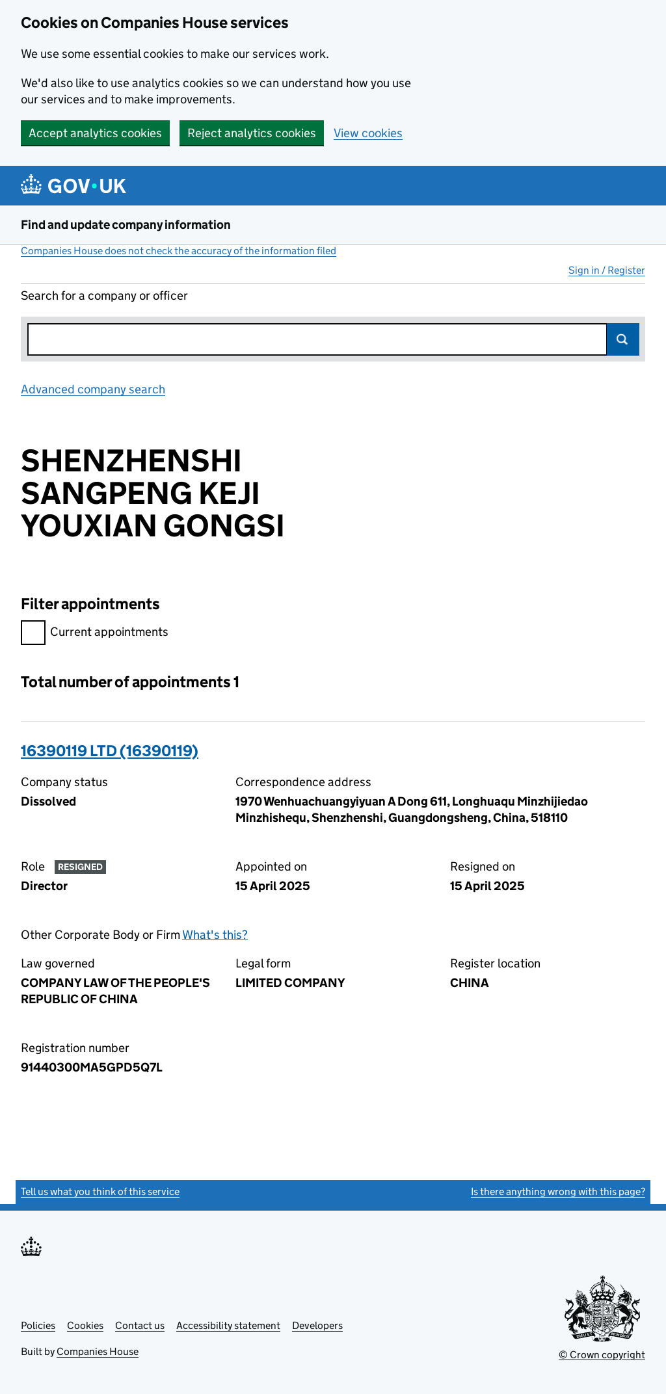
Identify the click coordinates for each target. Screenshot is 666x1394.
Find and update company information (126, 224)
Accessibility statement (228, 1325)
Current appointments (94, 633)
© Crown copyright (602, 1354)
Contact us (140, 1325)
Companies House (98, 1351)
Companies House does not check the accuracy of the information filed (178, 250)
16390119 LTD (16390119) (109, 750)
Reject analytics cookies (251, 132)
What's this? (215, 934)
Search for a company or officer (104, 295)
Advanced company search (93, 389)
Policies (38, 1325)
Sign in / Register (606, 270)
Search (623, 339)
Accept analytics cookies (95, 132)
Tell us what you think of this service (100, 1191)
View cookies (368, 133)
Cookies (85, 1325)
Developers (317, 1325)
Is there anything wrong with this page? (558, 1191)
